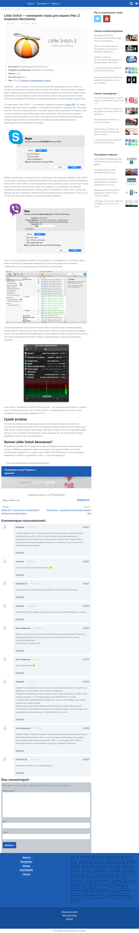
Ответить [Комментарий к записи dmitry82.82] (20, 596)
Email (6, 832)
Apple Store (98, 857)
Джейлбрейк (26, 869)
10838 (86, 759)
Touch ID (75, 886)
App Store (127, 857)
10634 (86, 561)
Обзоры (55, 3)
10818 (86, 681)
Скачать (26, 874)
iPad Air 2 (115, 867)
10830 (86, 728)
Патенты (75, 896)
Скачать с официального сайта (35, 80)
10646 (86, 605)
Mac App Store (107, 877)
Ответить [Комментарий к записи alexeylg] (20, 619)
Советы (75, 901)
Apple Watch (113, 857)
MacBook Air (77, 882)
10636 (86, 583)
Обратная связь (69, 915)
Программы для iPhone (94, 896)
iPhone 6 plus (101, 872)
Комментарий (9, 791)
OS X (13, 463)
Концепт (109, 891)
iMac (92, 862)
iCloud (83, 862)
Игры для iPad (121, 886)
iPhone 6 (86, 872)
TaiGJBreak (129, 882)
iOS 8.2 (131, 862)
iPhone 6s (115, 872)
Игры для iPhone (79, 891)
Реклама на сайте (69, 911)
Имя (5, 821)
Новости (30, 3)
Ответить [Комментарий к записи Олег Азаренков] (20, 650)
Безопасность (23, 463)
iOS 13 (95, 867)
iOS (100, 862)
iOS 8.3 (75, 867)
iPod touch (128, 872)
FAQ (74, 862)
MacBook (121, 877)
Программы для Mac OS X (40, 463)
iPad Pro (127, 867)
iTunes (75, 877)
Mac (8, 463)
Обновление (123, 891)
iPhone (75, 872)
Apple (74, 857)
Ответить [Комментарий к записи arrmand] (20, 574)
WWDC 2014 (89, 886)
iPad (104, 867)
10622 (86, 527)
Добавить (9, 845)
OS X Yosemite (102, 882)
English (69, 918)
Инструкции (42, 3)
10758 (86, 659)
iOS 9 (85, 867)
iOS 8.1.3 (119, 862)
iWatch (85, 877)
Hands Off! (70, 104)
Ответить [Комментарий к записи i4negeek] (20, 552)
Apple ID (85, 857)
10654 (86, 628)
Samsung (116, 882)
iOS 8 (109, 862)
